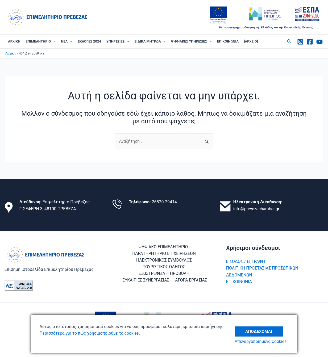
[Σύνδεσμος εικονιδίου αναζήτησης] (289, 41)
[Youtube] (319, 42)
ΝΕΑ (66, 41)
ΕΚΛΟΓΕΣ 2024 (89, 41)
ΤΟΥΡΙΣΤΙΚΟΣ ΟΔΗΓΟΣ (164, 267)
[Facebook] (310, 42)
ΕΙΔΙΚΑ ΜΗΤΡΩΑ (150, 41)
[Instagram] (300, 42)
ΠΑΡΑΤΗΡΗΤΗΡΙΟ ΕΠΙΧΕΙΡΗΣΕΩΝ (163, 253)
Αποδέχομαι (260, 330)
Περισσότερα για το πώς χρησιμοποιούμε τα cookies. (91, 333)
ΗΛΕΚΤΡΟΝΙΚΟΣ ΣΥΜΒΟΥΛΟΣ (163, 260)
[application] (53, 41)
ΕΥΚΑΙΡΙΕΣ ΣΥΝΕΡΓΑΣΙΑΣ (146, 280)
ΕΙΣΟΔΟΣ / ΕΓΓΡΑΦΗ (245, 261)
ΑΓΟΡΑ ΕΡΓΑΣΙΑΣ (191, 280)
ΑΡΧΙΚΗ (14, 41)
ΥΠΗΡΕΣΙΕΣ (117, 41)
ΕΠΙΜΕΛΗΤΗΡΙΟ (41, 41)
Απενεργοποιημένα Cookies (262, 341)
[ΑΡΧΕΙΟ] (251, 41)
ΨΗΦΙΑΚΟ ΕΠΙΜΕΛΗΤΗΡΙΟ (163, 246)
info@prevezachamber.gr (257, 208)
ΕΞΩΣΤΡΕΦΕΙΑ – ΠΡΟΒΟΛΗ (164, 273)
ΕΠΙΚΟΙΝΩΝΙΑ (228, 41)
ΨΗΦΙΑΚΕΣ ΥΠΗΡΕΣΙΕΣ (191, 41)
